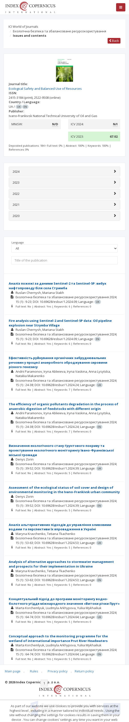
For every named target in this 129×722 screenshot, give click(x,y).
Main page (12, 671)
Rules (34, 671)
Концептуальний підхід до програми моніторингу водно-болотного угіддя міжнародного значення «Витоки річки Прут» (64, 601)
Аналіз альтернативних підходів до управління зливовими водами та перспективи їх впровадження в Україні (60, 527)
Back (114, 40)
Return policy (84, 671)
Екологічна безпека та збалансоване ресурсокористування (59, 31)
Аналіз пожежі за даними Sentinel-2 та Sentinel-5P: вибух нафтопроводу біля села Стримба (57, 285)
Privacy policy (58, 671)
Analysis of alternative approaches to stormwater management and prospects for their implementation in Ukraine (61, 564)
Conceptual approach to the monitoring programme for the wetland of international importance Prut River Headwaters (58, 638)
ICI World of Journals (23, 26)
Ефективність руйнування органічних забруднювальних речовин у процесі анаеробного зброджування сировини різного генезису (58, 362)
